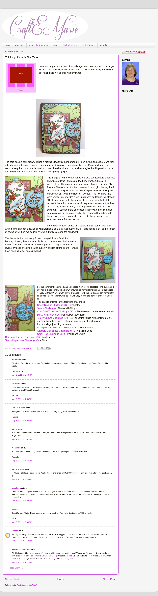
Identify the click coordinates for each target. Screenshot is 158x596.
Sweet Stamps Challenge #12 (52, 305)
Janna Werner (18, 469)
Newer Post (12, 579)
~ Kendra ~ (17, 384)
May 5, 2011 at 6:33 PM (22, 522)
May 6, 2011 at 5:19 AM (22, 541)
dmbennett (17, 360)
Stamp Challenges (46, 308)
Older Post (109, 579)
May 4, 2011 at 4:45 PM (22, 479)
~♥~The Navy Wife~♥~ (22, 549)
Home (8, 45)
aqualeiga (16, 488)
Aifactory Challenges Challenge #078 (56, 331)
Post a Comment (16, 568)
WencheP (16, 448)
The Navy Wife (67, 558)
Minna (14, 429)
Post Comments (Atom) (27, 585)
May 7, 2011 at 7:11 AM (22, 562)
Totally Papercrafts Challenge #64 (22, 340)
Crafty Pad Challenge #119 (51, 334)
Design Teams (88, 45)
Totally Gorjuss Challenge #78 (52, 318)
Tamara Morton (19, 408)
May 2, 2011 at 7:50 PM (22, 399)
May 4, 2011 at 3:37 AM (22, 439)
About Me (19, 45)
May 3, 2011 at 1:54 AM (22, 420)
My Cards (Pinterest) (39, 45)
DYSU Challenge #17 (48, 315)
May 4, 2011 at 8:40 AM (22, 460)
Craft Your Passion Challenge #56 (22, 337)
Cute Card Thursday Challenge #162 (56, 311)
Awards (103, 45)
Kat (13, 509)
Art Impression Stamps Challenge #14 (56, 327)
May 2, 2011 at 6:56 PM (22, 375)
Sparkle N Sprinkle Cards (65, 45)
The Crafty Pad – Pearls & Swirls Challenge (39, 556)
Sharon (15, 531)
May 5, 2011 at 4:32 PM (22, 501)
